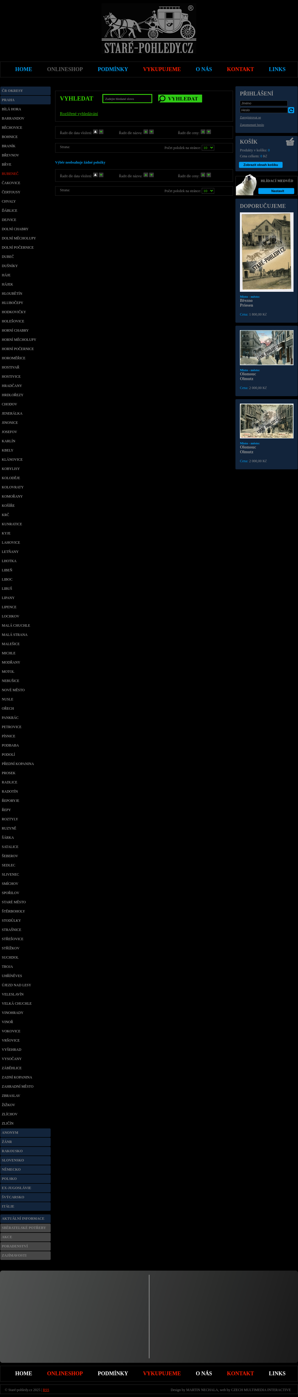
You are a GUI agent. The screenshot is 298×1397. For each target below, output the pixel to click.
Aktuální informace (23, 1218)
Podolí (8, 754)
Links (277, 1373)
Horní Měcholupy (19, 340)
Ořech (8, 708)
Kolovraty (13, 487)
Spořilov (10, 893)
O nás (204, 1373)
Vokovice (11, 1031)
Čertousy (11, 192)
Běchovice (12, 128)
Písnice (8, 736)
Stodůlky (11, 920)
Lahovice (11, 542)
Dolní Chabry (15, 229)
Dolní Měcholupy (19, 238)
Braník (8, 146)
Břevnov (10, 155)
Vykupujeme (162, 1373)
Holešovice (13, 321)
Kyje (6, 533)
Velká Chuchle (17, 1003)
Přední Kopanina (18, 764)
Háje (6, 275)
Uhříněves (12, 976)
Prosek (8, 773)
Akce (7, 1237)
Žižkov (8, 1105)
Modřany (11, 662)
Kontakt (240, 1373)
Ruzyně (9, 828)
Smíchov (10, 884)
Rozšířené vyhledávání (79, 114)
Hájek (7, 284)
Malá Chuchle (16, 625)
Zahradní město (17, 1086)
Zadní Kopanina (17, 1077)
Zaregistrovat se (250, 117)
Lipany (8, 598)
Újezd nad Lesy (16, 985)
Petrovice (11, 727)
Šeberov (10, 856)
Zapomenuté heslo (252, 124)
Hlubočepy (12, 303)
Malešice (11, 644)
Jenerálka (12, 413)
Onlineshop (65, 1373)
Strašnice (11, 930)
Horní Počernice (18, 349)
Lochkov (10, 616)
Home (23, 1373)
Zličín (7, 1123)
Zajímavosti (14, 1255)
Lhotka (9, 561)
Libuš (7, 589)
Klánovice (12, 459)
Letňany (10, 552)
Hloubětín (12, 293)
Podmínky (113, 1373)
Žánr (7, 1142)
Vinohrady (13, 1013)
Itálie (8, 1206)
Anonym (10, 1133)
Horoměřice (13, 358)
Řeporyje (10, 801)
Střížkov (10, 948)
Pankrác (10, 718)
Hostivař (10, 367)
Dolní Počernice (18, 247)
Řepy (6, 810)
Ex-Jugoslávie (16, 1188)
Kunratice (12, 524)
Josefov (9, 432)
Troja (7, 967)
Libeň (7, 570)
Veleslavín (13, 994)
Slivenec (10, 874)
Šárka (8, 837)
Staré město (14, 902)
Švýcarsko (13, 1197)
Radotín (10, 791)
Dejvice (9, 220)
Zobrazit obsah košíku (260, 165)
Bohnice (10, 137)
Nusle (7, 699)
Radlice (9, 782)
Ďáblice (9, 210)
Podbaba (10, 745)
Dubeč (8, 257)
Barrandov (13, 118)
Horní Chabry (15, 330)
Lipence (9, 607)
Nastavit (277, 191)
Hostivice (11, 376)
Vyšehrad (11, 1050)
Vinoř (7, 1022)
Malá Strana (14, 635)
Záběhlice (12, 1068)
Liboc (7, 579)
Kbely (7, 450)
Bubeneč (10, 174)
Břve (6, 164)
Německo (11, 1169)
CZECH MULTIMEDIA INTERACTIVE (261, 1390)
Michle (8, 653)
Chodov (9, 404)
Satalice (10, 847)
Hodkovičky (14, 312)
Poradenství (15, 1246)
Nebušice (10, 681)
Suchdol (10, 957)
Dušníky (10, 266)
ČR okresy (12, 91)
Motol (8, 672)
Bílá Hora (11, 109)
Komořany (12, 496)
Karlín (8, 441)
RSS (46, 1390)
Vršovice (11, 1040)
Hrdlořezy (13, 395)
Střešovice (13, 939)
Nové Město (13, 690)
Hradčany (12, 386)
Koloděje (11, 478)
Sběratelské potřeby (24, 1228)
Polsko (9, 1179)
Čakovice (11, 183)
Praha (8, 100)
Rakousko (12, 1151)
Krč (5, 515)
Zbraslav (11, 1096)
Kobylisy (11, 469)
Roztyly (10, 819)
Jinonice (10, 423)
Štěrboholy (13, 911)
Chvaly (9, 201)
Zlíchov (10, 1114)
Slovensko (13, 1160)
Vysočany (12, 1059)
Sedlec (8, 865)
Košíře (8, 506)
